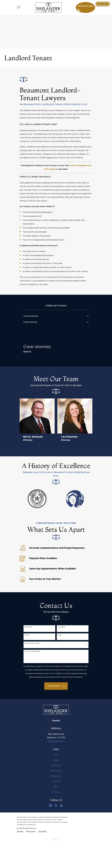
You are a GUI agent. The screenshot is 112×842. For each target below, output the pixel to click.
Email (59, 635)
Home (56, 755)
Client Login (102, 4)
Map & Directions (56, 741)
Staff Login (56, 839)
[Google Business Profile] (61, 805)
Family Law (56, 765)
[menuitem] (54, 316)
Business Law (56, 776)
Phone (26, 635)
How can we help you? (32, 651)
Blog (56, 786)
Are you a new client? (32, 643)
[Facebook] (50, 805)
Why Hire (56, 781)
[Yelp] (56, 805)
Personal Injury (56, 770)
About (56, 760)
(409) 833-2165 (85, 7)
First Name (28, 627)
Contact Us (56, 792)
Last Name (61, 627)
